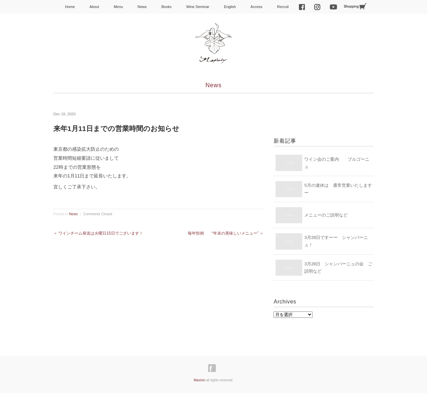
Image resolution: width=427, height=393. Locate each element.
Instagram (317, 7)
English (230, 7)
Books (166, 7)
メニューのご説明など (326, 215)
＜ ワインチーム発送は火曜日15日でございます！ (98, 233)
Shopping (355, 6)
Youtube (333, 7)
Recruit (283, 7)
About (94, 7)
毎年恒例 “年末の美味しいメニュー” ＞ (226, 233)
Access (256, 7)
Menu (118, 7)
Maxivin (199, 380)
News (142, 7)
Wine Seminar (197, 7)
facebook (302, 7)
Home (70, 7)
